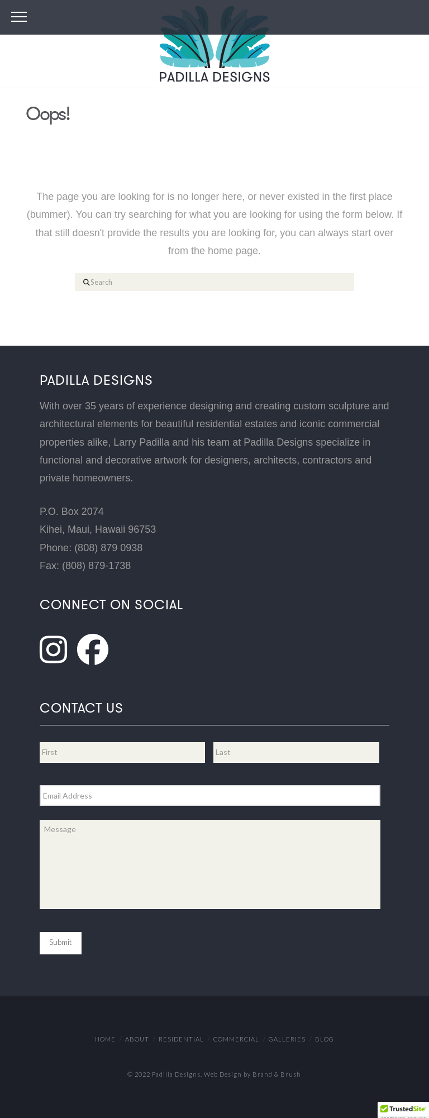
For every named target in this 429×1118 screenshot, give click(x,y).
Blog (324, 1039)
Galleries (287, 1039)
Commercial (236, 1039)
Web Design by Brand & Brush (252, 1074)
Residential (181, 1039)
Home (105, 1039)
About (137, 1039)
